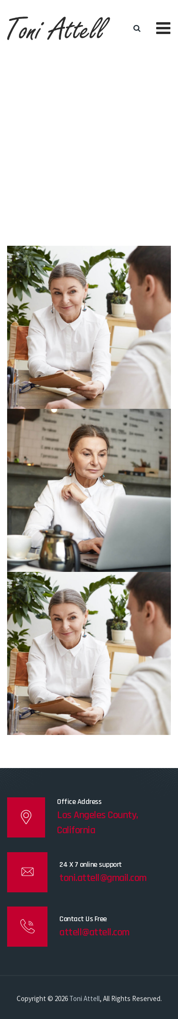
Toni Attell (84, 998)
